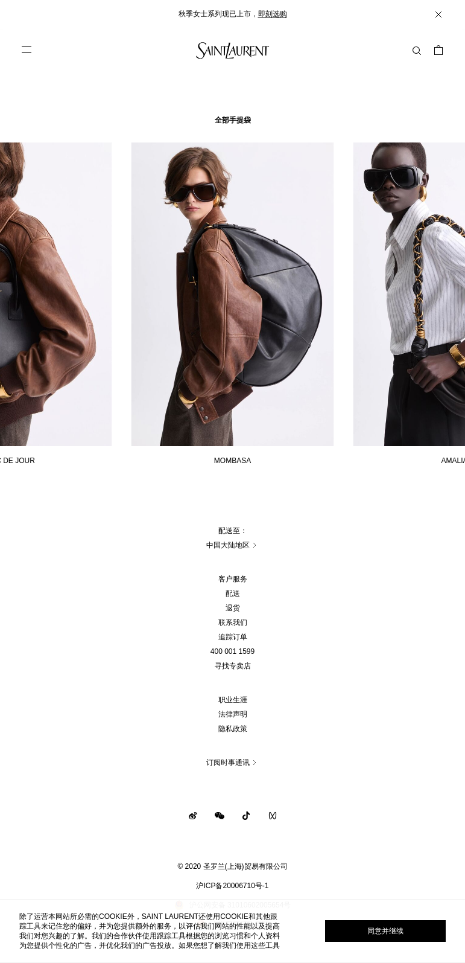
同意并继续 (385, 931)
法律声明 (232, 714)
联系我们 (232, 622)
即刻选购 (272, 14)
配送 (233, 593)
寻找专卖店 (233, 666)
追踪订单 (232, 637)
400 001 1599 (232, 651)
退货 (233, 608)
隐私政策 (232, 729)
